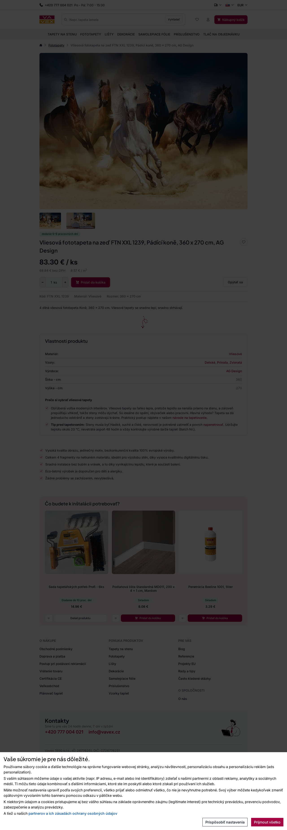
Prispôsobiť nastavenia (225, 822)
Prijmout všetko (267, 822)
